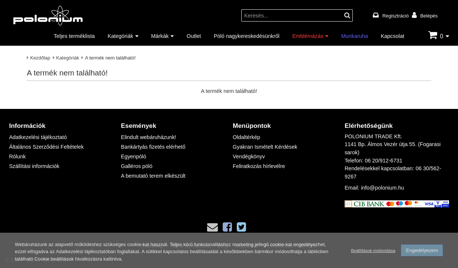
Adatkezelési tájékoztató (38, 137)
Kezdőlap (40, 57)
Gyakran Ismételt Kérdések (265, 146)
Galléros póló (136, 165)
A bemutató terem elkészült (153, 175)
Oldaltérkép (246, 137)
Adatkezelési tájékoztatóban (86, 251)
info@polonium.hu (382, 187)
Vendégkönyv (249, 156)
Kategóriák (120, 35)
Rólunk (17, 156)
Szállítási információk (34, 165)
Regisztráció (396, 15)
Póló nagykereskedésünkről (247, 35)
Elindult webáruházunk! (148, 137)
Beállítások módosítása (373, 250)
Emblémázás (307, 35)
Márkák (160, 35)
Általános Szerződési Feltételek (46, 146)
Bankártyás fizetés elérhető (153, 146)
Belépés (429, 15)
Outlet (194, 35)
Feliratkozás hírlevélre (259, 165)
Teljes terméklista (74, 35)
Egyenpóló (133, 156)
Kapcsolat (392, 35)
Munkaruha (354, 35)
